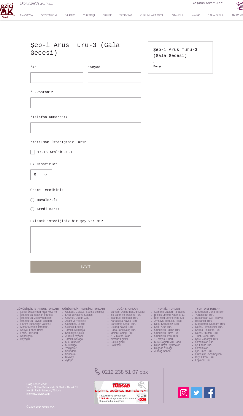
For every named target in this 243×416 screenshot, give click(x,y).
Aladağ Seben (162, 351)
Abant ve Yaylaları (75, 320)
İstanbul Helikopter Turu (124, 317)
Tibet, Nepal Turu (205, 336)
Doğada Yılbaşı (163, 348)
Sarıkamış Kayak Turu (123, 323)
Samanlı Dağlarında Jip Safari (128, 311)
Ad (33, 67)
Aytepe (69, 360)
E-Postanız (41, 92)
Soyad (94, 67)
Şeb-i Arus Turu (163, 326)
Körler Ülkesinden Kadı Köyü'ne (38, 311)
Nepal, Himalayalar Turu (209, 326)
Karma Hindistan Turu (207, 329)
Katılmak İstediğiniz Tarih (58, 142)
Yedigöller (70, 348)
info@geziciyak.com (38, 393)
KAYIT (86, 267)
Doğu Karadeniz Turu (166, 323)
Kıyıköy (69, 357)
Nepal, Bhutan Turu (206, 332)
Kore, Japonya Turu (206, 339)
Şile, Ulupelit (72, 342)
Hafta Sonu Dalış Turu (123, 329)
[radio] (85, 200)
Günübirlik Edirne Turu (167, 329)
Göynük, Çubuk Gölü (77, 317)
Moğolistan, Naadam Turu (210, 323)
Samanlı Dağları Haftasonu (169, 311)
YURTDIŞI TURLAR (208, 308)
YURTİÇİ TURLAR (169, 308)
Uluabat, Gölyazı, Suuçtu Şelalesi (84, 311)
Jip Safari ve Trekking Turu (126, 314)
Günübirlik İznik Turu (166, 336)
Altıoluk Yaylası (74, 336)
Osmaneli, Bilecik (75, 323)
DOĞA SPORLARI (127, 308)
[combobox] (41, 175)
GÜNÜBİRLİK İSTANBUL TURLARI (38, 308)
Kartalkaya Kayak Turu (124, 320)
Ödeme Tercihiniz (47, 190)
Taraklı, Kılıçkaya (75, 329)
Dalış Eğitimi (118, 342)
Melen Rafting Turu (121, 332)
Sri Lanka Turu (203, 345)
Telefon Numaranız (49, 117)
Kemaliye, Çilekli (74, 332)
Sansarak (70, 354)
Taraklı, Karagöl (74, 339)
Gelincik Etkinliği (74, 326)
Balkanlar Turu (203, 320)
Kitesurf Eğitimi (119, 339)
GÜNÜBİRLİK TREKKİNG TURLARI (83, 308)
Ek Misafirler (43, 164)
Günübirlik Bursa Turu (166, 332)
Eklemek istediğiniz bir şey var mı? (66, 221)
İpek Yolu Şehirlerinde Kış (169, 317)
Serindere (70, 351)
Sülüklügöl (71, 345)
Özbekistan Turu (204, 342)
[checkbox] (85, 152)
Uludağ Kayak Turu (122, 326)
